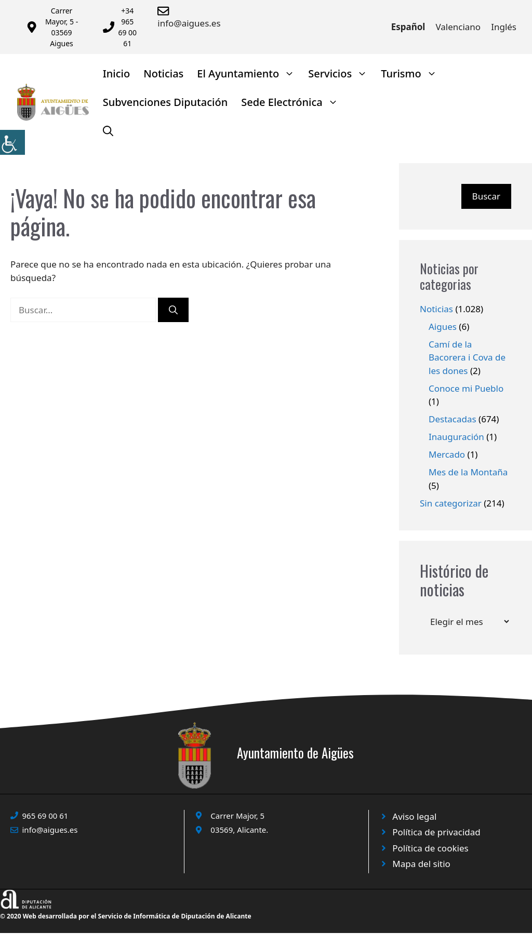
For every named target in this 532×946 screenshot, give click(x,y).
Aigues (443, 326)
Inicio (116, 73)
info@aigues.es (188, 23)
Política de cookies (430, 848)
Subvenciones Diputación (165, 102)
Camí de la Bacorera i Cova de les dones (467, 357)
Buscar (486, 196)
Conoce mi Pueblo (466, 388)
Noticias (163, 73)
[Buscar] (173, 310)
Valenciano (458, 27)
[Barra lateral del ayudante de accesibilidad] (12, 142)
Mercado (447, 454)
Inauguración (456, 437)
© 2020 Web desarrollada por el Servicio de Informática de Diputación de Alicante (125, 916)
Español (408, 27)
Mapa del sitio (421, 864)
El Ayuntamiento (249, 73)
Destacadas (452, 419)
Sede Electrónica (293, 102)
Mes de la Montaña (468, 472)
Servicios (341, 73)
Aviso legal (414, 816)
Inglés (503, 27)
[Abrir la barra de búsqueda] (108, 130)
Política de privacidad (436, 832)
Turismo (412, 73)
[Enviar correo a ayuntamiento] (164, 11)
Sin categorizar (451, 503)
